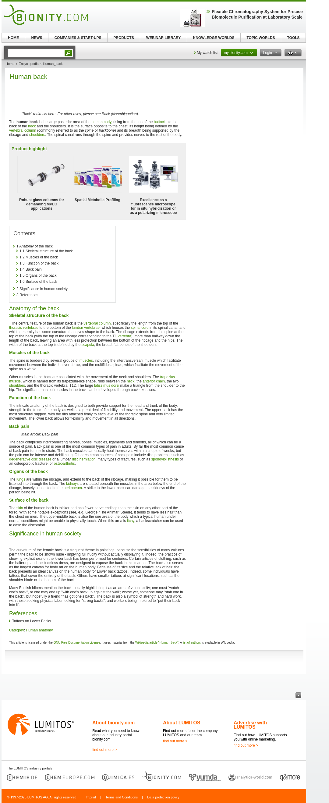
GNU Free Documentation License (77, 642)
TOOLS (293, 38)
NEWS (36, 38)
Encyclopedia (28, 64)
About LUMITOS (181, 722)
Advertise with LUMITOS (250, 725)
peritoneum (73, 488)
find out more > (104, 750)
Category (16, 630)
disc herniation (83, 459)
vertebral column (22, 130)
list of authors (192, 642)
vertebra (124, 336)
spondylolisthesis (165, 459)
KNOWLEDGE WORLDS (214, 38)
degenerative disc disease (30, 459)
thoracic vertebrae (23, 327)
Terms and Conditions (121, 797)
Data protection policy (163, 797)
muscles (86, 360)
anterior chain (154, 381)
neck (32, 126)
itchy (130, 521)
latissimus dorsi (106, 385)
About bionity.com (113, 722)
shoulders (37, 135)
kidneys (72, 483)
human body (101, 122)
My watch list (207, 53)
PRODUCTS (123, 38)
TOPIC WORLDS (260, 38)
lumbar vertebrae (86, 327)
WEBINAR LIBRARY (163, 38)
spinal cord (140, 327)
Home (9, 64)
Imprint (91, 797)
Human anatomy (39, 630)
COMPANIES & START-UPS (77, 38)
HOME (13, 38)
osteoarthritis (64, 463)
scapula (88, 345)
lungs (20, 479)
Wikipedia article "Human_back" (157, 642)
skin (19, 508)
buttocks (161, 122)
